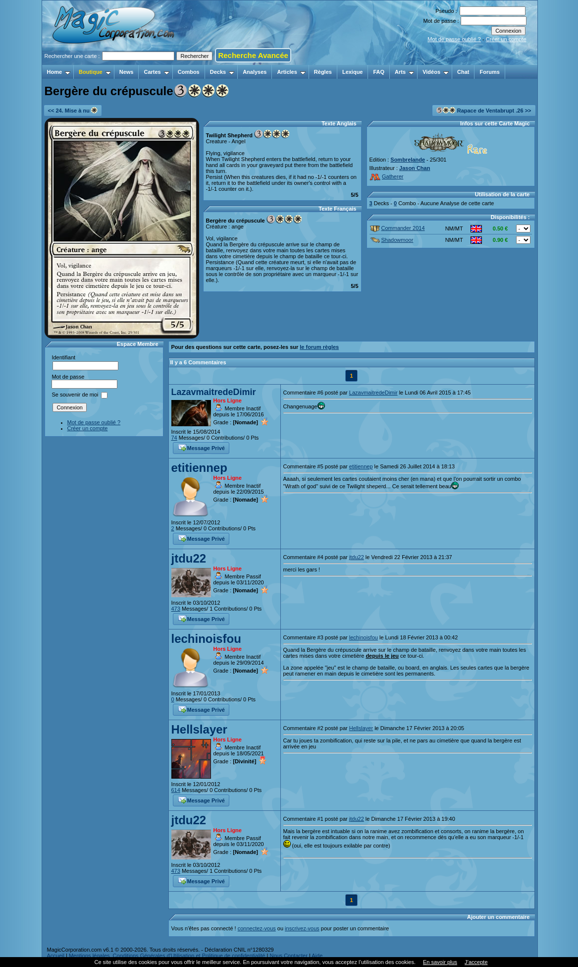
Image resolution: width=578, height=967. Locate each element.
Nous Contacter (288, 956)
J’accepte (476, 962)
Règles (323, 72)
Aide (317, 956)
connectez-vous (257, 928)
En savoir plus (440, 962)
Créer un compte (506, 39)
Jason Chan (414, 168)
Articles (291, 72)
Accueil (55, 956)
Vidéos (435, 72)
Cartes (156, 72)
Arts (404, 72)
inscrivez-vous (302, 928)
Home (59, 72)
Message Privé (201, 447)
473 (175, 609)
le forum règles (319, 347)
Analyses (254, 72)
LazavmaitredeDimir (213, 392)
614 (175, 790)
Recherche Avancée (253, 55)
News (126, 72)
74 (174, 438)
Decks (222, 72)
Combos (189, 72)
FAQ (378, 72)
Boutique (95, 72)
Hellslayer (199, 729)
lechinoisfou (206, 638)
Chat (463, 72)
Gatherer (386, 176)
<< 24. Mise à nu (73, 110)
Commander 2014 (397, 228)
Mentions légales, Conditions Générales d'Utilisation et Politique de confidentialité (167, 956)
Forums (489, 72)
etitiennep (199, 467)
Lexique (352, 72)
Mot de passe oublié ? (454, 39)
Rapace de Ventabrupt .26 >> (483, 110)
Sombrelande (407, 160)
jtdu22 (189, 558)
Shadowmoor (392, 240)
